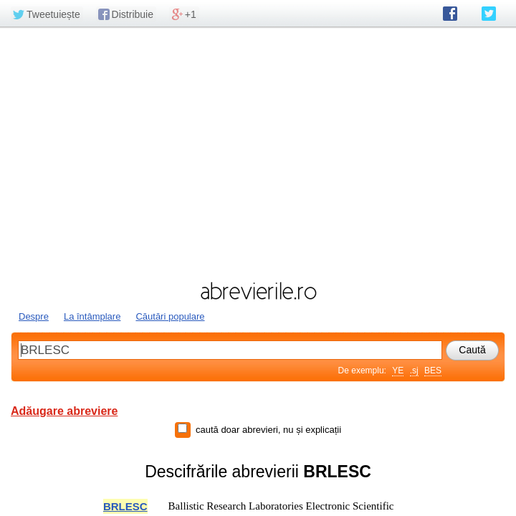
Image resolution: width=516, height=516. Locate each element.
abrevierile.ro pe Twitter (489, 13)
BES (432, 371)
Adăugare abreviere (64, 411)
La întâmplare (92, 316)
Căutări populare (169, 316)
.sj (414, 371)
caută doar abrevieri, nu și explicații (268, 429)
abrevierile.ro (258, 291)
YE (397, 371)
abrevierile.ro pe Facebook (450, 13)
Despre (34, 316)
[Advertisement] (258, 152)
